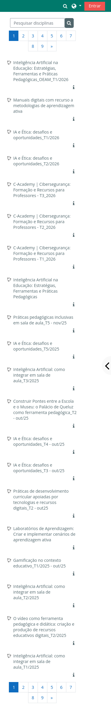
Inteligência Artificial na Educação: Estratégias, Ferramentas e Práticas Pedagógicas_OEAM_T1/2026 (40, 71)
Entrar (95, 6)
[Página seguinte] (52, 46)
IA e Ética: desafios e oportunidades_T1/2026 (36, 134)
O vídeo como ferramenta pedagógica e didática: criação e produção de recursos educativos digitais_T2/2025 (43, 627)
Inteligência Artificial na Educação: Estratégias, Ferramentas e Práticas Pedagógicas (35, 288)
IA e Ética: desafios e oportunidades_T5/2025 (36, 346)
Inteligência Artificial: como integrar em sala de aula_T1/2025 (39, 661)
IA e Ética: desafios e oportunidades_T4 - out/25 (39, 441)
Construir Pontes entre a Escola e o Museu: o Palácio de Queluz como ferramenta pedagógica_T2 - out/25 (45, 409)
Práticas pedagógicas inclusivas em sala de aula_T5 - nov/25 (43, 320)
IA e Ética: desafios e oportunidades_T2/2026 (36, 160)
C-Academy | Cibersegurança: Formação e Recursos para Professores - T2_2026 (42, 221)
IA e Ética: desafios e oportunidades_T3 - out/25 (39, 467)
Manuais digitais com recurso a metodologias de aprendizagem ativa (43, 105)
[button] (65, 6)
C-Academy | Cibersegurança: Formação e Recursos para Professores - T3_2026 (42, 189)
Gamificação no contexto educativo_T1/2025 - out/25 (39, 563)
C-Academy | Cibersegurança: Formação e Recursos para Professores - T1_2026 (42, 253)
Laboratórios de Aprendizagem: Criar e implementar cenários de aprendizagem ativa (44, 534)
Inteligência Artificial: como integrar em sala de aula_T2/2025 (39, 591)
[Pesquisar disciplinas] (37, 23)
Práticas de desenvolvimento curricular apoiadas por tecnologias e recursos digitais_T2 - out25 (41, 499)
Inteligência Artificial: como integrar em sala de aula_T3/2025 (39, 375)
